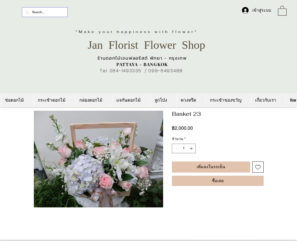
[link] (282, 10)
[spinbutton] (183, 148)
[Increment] (191, 148)
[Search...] (44, 12)
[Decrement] (176, 148)
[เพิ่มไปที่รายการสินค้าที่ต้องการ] (258, 167)
